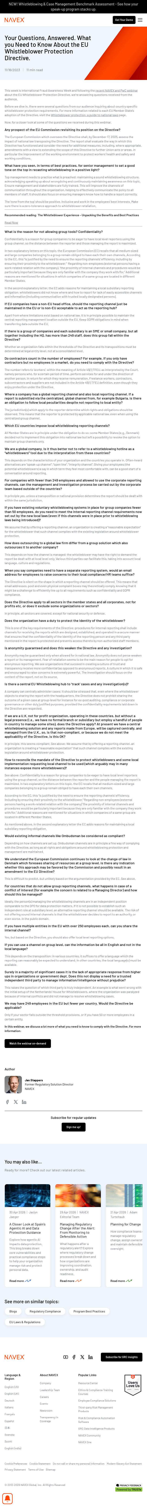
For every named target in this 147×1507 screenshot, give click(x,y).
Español (9, 1421)
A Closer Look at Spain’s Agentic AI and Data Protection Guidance (27, 1228)
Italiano (9, 1407)
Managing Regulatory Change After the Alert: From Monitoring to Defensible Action (77, 1230)
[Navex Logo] (15, 20)
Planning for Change (125, 1224)
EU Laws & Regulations (24, 1322)
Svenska (9, 1434)
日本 (7, 1427)
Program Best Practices (89, 1311)
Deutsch (9, 1400)
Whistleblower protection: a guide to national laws (84, 115)
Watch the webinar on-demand (27, 1043)
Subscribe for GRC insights (122, 1357)
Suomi (8, 1441)
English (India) (13, 1448)
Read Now (11, 222)
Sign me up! (73, 1127)
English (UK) (12, 1393)
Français (10, 1414)
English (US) (12, 1387)
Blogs (13, 1311)
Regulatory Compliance (45, 1311)
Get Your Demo (124, 19)
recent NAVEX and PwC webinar (117, 90)
